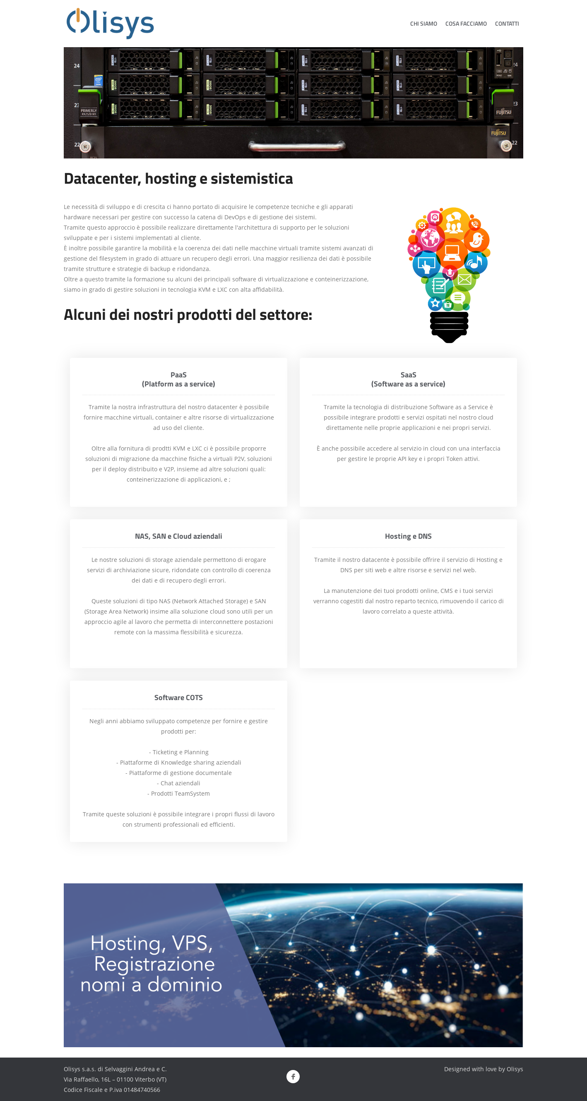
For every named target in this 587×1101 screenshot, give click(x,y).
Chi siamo (423, 23)
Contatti (507, 23)
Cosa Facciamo (466, 23)
